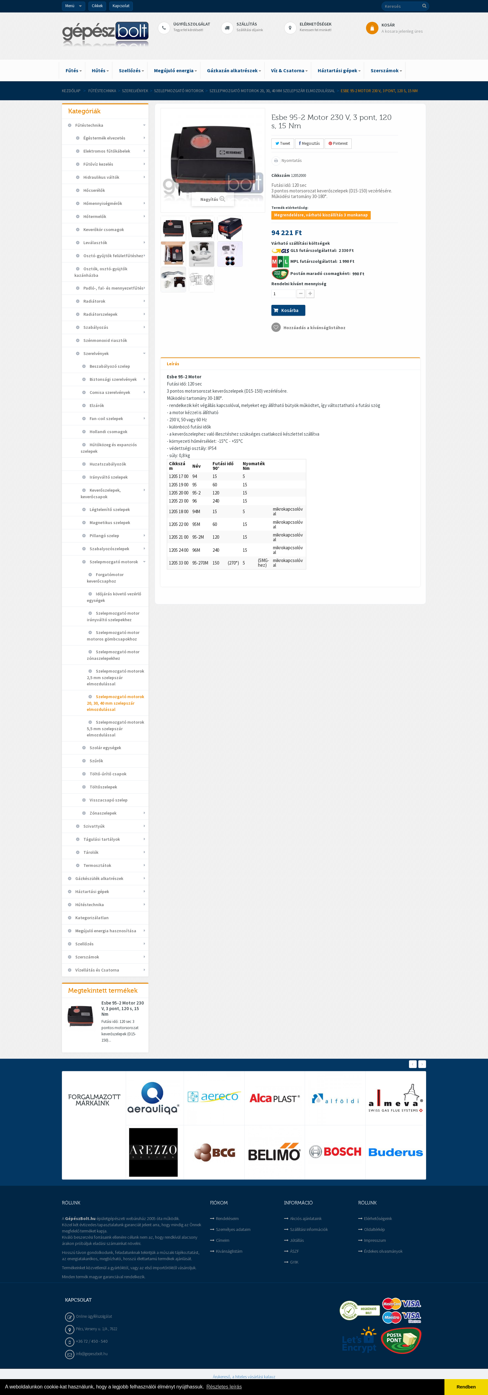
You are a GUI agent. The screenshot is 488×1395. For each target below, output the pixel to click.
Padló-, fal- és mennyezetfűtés (112, 288)
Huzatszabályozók (107, 464)
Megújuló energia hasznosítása (105, 931)
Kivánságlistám (229, 1251)
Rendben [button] (466, 1386)
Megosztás (309, 143)
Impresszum (375, 1240)
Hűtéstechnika (89, 904)
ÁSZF (294, 1251)
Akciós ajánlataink (305, 1218)
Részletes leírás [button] (224, 1386)
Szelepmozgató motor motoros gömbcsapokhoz (113, 636)
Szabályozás (95, 327)
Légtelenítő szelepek (109, 509)
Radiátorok (93, 301)
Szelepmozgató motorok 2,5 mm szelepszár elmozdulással (115, 677)
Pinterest (338, 143)
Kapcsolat (121, 5)
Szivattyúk (93, 826)
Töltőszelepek (103, 787)
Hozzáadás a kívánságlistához (314, 327)
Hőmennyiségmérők (102, 203)
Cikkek (97, 5)
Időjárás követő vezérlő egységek (114, 597)
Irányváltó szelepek (108, 477)
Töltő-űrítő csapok (107, 774)
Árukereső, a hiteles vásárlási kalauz (244, 1376)
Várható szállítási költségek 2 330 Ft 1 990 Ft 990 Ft (317, 286)
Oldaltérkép (374, 1229)
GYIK (294, 1262)
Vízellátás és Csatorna (96, 970)
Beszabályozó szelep (109, 366)
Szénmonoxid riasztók (104, 340)
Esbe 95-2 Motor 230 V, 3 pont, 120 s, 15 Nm (122, 1008)
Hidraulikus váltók (100, 177)
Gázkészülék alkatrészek (98, 878)
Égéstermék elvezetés (103, 138)
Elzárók (96, 405)
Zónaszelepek (102, 813)
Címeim (222, 1240)
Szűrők (96, 761)
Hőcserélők (93, 190)
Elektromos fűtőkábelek (106, 151)
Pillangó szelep (104, 535)
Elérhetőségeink (378, 1218)
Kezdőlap (71, 90)
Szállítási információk (309, 1229)
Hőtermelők (94, 216)
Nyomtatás (291, 160)
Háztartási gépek (91, 891)
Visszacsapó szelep (108, 800)
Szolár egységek (105, 747)
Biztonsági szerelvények (113, 379)
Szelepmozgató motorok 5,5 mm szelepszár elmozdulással (115, 728)
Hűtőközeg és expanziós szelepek (109, 448)
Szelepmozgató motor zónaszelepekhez (113, 655)
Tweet (282, 143)
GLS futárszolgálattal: (314, 250)
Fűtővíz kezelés (97, 164)
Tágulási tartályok (101, 839)
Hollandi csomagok (108, 431)
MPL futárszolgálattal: (314, 261)
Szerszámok (86, 957)
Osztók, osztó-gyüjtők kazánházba (100, 272)
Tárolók (90, 852)
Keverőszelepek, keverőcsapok (101, 493)
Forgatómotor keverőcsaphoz (105, 578)
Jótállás (297, 1240)
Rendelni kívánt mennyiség (298, 283)
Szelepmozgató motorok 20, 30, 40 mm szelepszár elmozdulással (272, 90)
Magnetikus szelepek (109, 522)
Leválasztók (94, 242)
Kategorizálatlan (91, 917)
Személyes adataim (233, 1229)
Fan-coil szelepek (106, 418)
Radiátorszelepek (99, 314)
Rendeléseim (227, 1218)
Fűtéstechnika (102, 90)
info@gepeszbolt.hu (92, 1353)
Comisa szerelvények (109, 392)
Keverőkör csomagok (103, 229)
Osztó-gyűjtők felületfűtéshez (112, 255)
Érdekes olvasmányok (383, 1251)
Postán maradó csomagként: (320, 273)
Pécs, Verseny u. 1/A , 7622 (96, 1328)
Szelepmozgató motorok (179, 90)
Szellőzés (84, 944)
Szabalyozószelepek (109, 548)
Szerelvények (135, 90)
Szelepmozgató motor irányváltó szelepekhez (113, 616)
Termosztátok (96, 865)
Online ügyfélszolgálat (94, 1316)
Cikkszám (280, 175)
